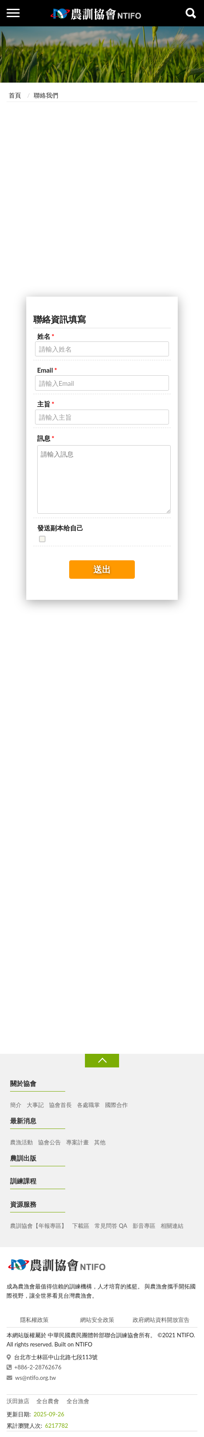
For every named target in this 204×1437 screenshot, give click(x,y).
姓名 (45, 336)
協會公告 (49, 1142)
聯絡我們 (46, 95)
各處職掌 (88, 1104)
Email (47, 370)
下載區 (80, 1225)
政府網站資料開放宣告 (161, 1319)
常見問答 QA (111, 1225)
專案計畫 (77, 1142)
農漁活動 (21, 1142)
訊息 (45, 438)
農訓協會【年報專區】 (38, 1225)
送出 (102, 569)
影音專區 (144, 1225)
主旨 (45, 404)
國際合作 (116, 1104)
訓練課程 (23, 1181)
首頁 (15, 95)
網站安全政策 (97, 1319)
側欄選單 (13, 13)
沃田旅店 (18, 1400)
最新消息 (23, 1121)
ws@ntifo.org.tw (35, 1377)
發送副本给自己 (60, 528)
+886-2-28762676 (38, 1367)
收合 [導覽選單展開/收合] (102, 1060)
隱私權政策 (34, 1319)
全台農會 (47, 1400)
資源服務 (23, 1204)
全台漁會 (78, 1400)
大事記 (35, 1104)
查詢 (191, 13)
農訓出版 (23, 1158)
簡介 (15, 1104)
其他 (100, 1142)
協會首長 (60, 1104)
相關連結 (172, 1225)
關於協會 (23, 1083)
